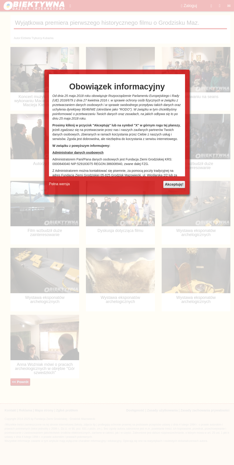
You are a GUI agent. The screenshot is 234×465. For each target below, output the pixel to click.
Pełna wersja (59, 184)
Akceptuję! (174, 184)
